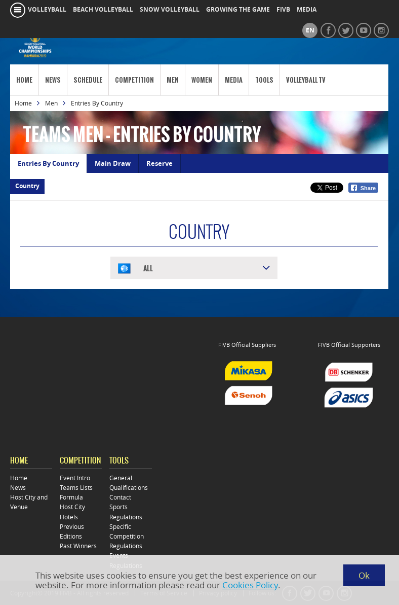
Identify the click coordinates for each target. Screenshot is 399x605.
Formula (71, 497)
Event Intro (75, 478)
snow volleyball (170, 10)
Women (201, 80)
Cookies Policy (250, 585)
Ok (364, 575)
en (310, 30)
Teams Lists (76, 487)
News (53, 80)
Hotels (69, 517)
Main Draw (113, 163)
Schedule (87, 80)
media (306, 10)
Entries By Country (48, 163)
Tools (264, 80)
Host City (72, 507)
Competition (134, 80)
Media (234, 80)
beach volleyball (103, 10)
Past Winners (78, 546)
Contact (120, 497)
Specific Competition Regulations (126, 536)
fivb (283, 10)
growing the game (238, 10)
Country (27, 186)
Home (24, 80)
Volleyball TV (306, 80)
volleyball (47, 10)
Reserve (159, 163)
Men (173, 80)
